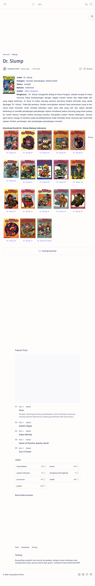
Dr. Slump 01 (11, 156)
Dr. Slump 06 (11, 183)
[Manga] (15, 54)
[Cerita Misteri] (31, 469)
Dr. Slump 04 (61, 156)
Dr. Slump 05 (78, 156)
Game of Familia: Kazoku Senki (34, 446)
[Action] (28, 409)
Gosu (21, 413)
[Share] (88, 68)
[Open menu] (5, 4)
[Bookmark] (91, 4)
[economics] (31, 482)
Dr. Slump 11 (11, 214)
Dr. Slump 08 (44, 185)
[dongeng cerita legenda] (64, 475)
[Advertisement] (45, 29)
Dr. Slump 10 (78, 185)
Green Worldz (25, 437)
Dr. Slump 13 (44, 214)
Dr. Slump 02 (28, 156)
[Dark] (86, 4)
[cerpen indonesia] (31, 475)
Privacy (34, 550)
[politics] (31, 488)
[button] (79, 577)
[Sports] (64, 469)
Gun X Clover (25, 454)
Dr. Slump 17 (28, 244)
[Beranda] (6, 54)
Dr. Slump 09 (61, 185)
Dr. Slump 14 (61, 214)
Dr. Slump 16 (11, 244)
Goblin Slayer (25, 428)
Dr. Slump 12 (28, 214)
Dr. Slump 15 (78, 214)
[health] (64, 482)
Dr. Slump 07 (28, 185)
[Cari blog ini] (51, 4)
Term (17, 550)
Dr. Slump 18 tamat (44, 244)
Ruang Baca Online (16, 577)
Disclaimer (25, 550)
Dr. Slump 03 (44, 156)
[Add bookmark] (80, 68)
